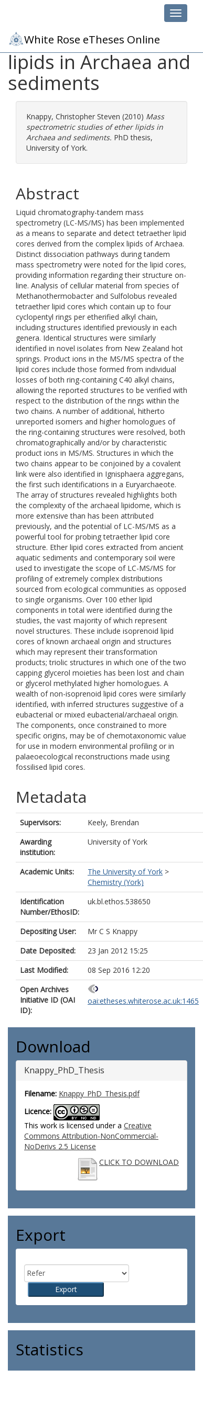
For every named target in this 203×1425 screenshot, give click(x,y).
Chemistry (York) (116, 882)
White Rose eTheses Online (84, 39)
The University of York (125, 872)
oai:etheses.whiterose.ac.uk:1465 (143, 1001)
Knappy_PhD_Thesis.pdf (99, 1093)
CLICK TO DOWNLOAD (139, 1162)
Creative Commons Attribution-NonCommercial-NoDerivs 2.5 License (91, 1135)
